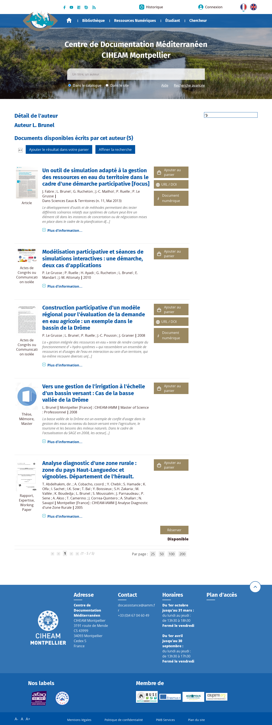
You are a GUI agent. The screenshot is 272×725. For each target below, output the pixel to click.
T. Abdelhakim (53, 484)
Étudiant (172, 20)
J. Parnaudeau (127, 493)
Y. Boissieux (102, 488)
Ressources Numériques (135, 20)
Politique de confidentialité (124, 720)
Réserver (174, 530)
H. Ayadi (87, 272)
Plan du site (196, 720)
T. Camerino (76, 498)
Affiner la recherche (115, 149)
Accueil (69, 20)
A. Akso (58, 498)
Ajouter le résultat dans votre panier (59, 149)
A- (16, 718)
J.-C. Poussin (107, 335)
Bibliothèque (93, 20)
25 (153, 554)
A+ (28, 718)
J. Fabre (48, 191)
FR (242, 6)
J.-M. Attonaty (69, 277)
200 (182, 554)
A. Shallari (128, 498)
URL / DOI (169, 184)
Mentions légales (79, 720)
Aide (164, 85)
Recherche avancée (189, 85)
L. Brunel (64, 191)
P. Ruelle (123, 191)
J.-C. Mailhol (104, 191)
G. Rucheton (83, 191)
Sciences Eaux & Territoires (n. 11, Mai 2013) (86, 200)
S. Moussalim (103, 493)
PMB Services (165, 720)
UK (252, 6)
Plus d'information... (64, 230)
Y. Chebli (114, 484)
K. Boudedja (64, 493)
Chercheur (198, 20)
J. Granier (126, 335)
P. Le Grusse (52, 272)
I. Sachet (58, 488)
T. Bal (86, 488)
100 (171, 554)
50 (162, 554)
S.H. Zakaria (123, 488)
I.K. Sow (73, 488)
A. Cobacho (83, 484)
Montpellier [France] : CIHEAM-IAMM (88, 407)
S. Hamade (131, 484)
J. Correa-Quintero (103, 498)
